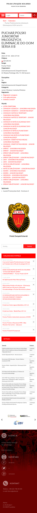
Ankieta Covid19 (9, 99)
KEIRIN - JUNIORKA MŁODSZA (14, 171)
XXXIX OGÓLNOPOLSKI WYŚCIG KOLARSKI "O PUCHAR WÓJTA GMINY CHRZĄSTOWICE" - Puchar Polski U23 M (16, 271)
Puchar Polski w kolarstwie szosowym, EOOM (17, 317)
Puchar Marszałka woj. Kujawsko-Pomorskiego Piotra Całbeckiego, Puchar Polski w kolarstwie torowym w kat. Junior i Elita (14, 393)
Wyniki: (4, 103)
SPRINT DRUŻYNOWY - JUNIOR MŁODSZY (18, 157)
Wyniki (6, 339)
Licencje (12, 435)
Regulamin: (5, 92)
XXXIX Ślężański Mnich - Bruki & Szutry (12, 354)
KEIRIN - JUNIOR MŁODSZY (13, 173)
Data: (3, 53)
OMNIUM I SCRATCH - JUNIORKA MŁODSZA (19, 108)
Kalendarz (11, 21)
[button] (2, 420)
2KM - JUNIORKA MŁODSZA (13, 159)
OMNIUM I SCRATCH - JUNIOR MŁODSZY (18, 111)
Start (4, 21)
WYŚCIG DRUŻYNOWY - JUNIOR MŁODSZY (19, 168)
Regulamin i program (10, 95)
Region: (4, 82)
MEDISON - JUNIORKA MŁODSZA (15, 175)
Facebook (11, 462)
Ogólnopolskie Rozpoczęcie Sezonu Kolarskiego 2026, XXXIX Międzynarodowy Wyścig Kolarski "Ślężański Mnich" (14, 350)
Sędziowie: (5, 188)
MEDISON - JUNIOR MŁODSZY (14, 177)
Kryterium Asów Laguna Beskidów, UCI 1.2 (16, 305)
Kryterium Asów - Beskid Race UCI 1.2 (14, 311)
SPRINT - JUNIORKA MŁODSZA (14, 148)
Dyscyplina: (5, 77)
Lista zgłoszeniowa (9, 97)
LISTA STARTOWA (9, 106)
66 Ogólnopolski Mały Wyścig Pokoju (14, 279)
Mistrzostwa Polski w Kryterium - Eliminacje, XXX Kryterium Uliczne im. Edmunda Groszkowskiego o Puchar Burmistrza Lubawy (16, 287)
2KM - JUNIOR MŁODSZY (12, 162)
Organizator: (5, 68)
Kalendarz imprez (12, 256)
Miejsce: (4, 58)
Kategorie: (5, 87)
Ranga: (3, 63)
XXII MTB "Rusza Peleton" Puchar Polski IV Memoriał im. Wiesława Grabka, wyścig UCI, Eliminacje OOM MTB (13, 379)
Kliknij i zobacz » (6, 450)
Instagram (12, 474)
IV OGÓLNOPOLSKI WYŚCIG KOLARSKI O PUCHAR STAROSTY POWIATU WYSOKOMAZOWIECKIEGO (16, 297)
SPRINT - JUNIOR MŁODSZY (13, 151)
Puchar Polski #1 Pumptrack (11, 330)
